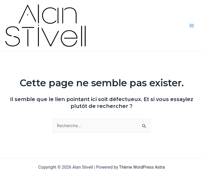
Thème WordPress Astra (142, 167)
